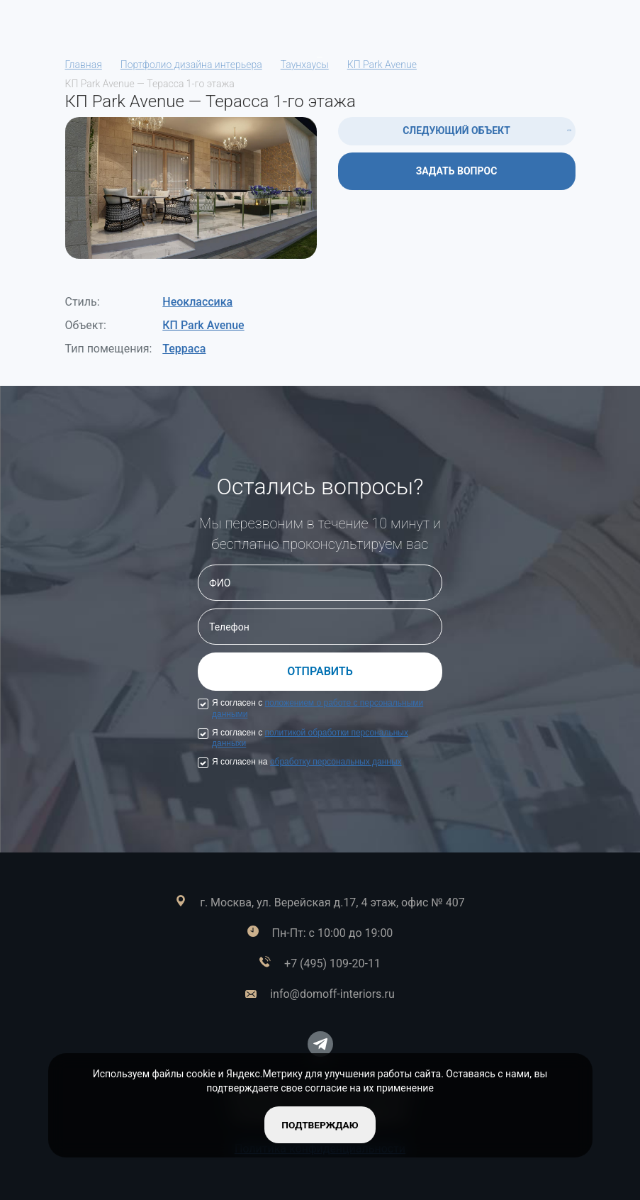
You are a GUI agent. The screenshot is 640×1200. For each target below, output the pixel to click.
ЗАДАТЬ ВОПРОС (457, 171)
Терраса (184, 348)
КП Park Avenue (203, 325)
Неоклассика (197, 302)
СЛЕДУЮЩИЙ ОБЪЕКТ (456, 130)
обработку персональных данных (336, 762)
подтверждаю (320, 1124)
